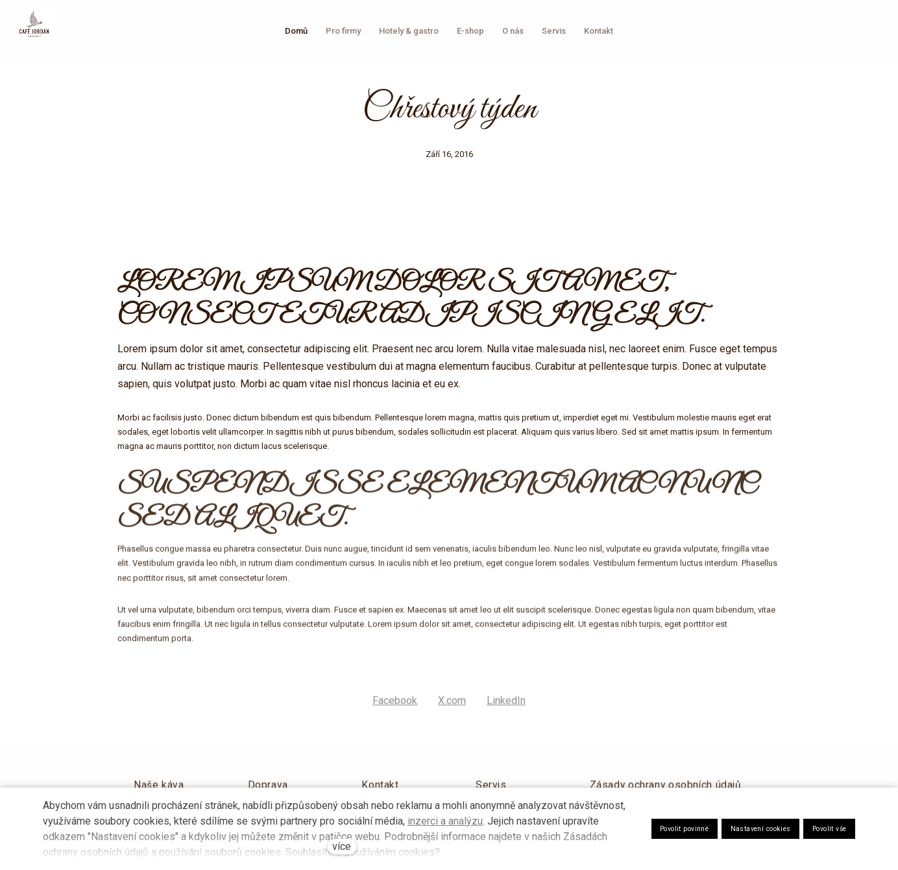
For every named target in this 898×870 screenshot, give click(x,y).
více (341, 846)
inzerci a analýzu (445, 821)
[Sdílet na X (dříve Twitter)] (452, 709)
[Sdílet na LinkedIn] (506, 709)
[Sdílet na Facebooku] (394, 709)
